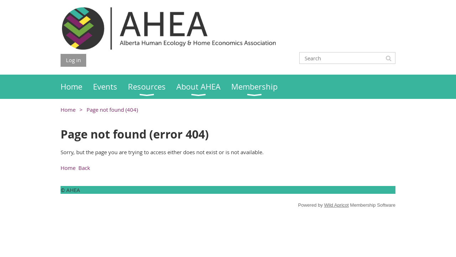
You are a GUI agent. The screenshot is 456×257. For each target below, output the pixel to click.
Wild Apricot (336, 205)
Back (84, 167)
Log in (73, 60)
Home (68, 109)
